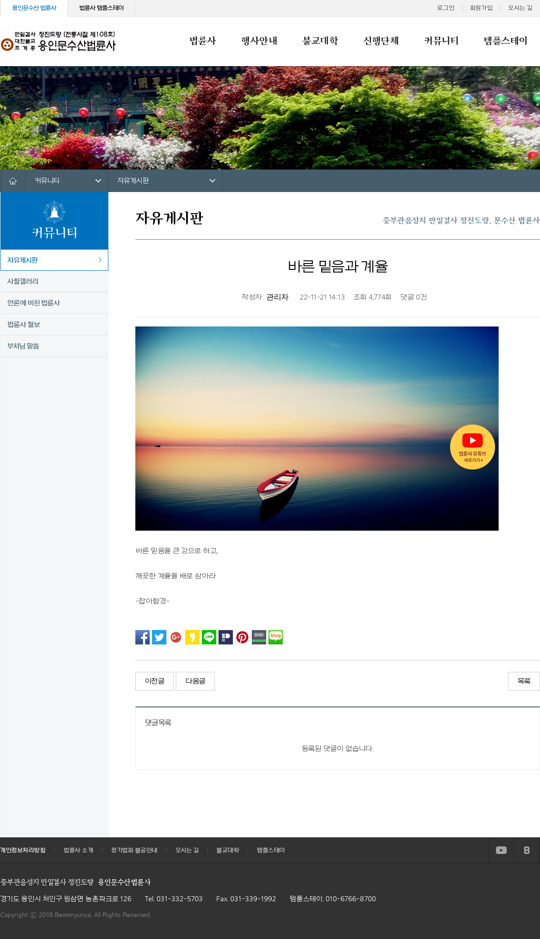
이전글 (155, 681)
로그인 (446, 8)
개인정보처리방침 (22, 850)
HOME (12, 181)
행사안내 (259, 41)
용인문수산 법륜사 (34, 8)
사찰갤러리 (22, 281)
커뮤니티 (441, 41)
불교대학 (320, 41)
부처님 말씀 (23, 346)
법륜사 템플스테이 (101, 8)
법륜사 (202, 41)
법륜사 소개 (78, 850)
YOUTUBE (501, 850)
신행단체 (381, 41)
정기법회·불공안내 (134, 850)
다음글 (195, 681)
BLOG (527, 850)
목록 (524, 681)
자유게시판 (133, 180)
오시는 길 (520, 8)
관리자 (277, 297)
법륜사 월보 (23, 324)
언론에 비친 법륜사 (33, 303)
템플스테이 (505, 41)
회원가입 (481, 8)
